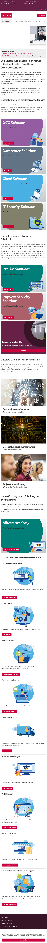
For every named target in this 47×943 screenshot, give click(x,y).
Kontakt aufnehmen (9, 597)
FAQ (37, 3)
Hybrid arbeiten (14, 53)
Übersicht (4, 53)
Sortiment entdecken (9, 865)
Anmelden (41, 15)
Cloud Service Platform (30, 1)
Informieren (7, 199)
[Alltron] (6, 15)
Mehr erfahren (8, 143)
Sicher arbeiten (20, 56)
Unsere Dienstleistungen (34, 56)
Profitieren (6, 635)
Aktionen (24, 3)
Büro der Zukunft (26, 53)
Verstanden (23, 940)
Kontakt (31, 3)
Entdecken (7, 171)
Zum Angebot (7, 788)
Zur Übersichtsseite (9, 711)
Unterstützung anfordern (11, 674)
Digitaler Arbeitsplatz (8, 56)
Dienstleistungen (5, 3)
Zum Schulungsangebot (11, 549)
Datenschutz (13, 937)
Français (43, 10)
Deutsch (37, 10)
